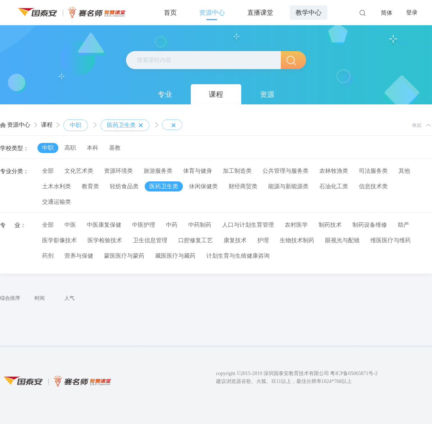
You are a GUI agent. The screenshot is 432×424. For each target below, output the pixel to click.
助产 (403, 225)
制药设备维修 (369, 225)
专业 (165, 94)
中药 (171, 225)
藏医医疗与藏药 (175, 256)
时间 (40, 298)
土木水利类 (56, 186)
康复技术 (235, 240)
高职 (70, 148)
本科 (92, 148)
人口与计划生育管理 (248, 225)
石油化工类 (333, 186)
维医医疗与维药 (390, 240)
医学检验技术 (104, 240)
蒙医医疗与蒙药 (124, 256)
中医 (70, 225)
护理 (263, 240)
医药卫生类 (125, 125)
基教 (115, 148)
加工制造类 (237, 171)
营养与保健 (78, 256)
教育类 (90, 186)
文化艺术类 (78, 171)
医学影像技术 (59, 240)
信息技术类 (373, 186)
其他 (404, 171)
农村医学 (296, 225)
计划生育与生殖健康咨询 (238, 256)
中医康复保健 (104, 225)
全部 (48, 171)
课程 (216, 94)
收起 (417, 125)
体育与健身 (197, 171)
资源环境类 (118, 171)
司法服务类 (373, 171)
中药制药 (199, 225)
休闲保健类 (203, 186)
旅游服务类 (158, 171)
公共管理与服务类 (285, 171)
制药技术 (330, 225)
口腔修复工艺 (195, 240)
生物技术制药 (297, 240)
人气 (69, 298)
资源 (267, 94)
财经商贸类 (243, 186)
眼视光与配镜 (342, 240)
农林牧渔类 (333, 171)
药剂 (48, 256)
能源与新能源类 (288, 186)
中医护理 (143, 225)
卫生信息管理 (150, 240)
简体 (386, 13)
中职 (75, 125)
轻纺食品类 (124, 186)
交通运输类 (56, 202)
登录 (412, 12)
